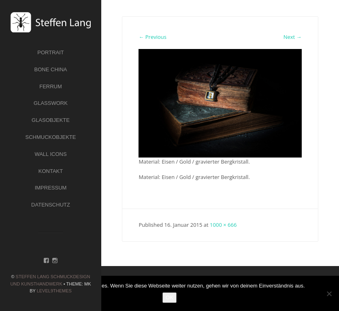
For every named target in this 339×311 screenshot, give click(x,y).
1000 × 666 (223, 224)
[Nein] (329, 294)
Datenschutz (50, 205)
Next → (293, 36)
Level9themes (54, 290)
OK (169, 297)
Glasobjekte (51, 120)
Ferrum (50, 86)
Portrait (50, 52)
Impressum (51, 188)
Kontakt (50, 171)
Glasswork (51, 103)
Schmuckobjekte (51, 137)
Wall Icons (50, 154)
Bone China (50, 69)
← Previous (152, 36)
